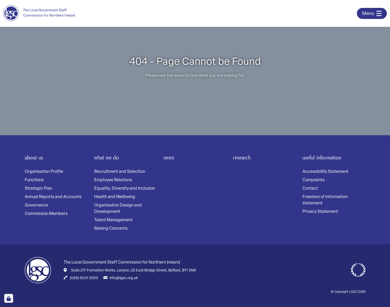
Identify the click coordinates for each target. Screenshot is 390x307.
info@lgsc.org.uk (124, 278)
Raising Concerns (111, 229)
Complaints (313, 180)
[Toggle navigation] (372, 13)
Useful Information (325, 157)
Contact (310, 189)
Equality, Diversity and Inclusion (124, 189)
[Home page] (44, 13)
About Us (36, 157)
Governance (36, 205)
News (170, 157)
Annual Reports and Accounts (53, 197)
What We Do (108, 157)
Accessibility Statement (325, 172)
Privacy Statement (320, 212)
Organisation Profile (44, 172)
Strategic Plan (38, 189)
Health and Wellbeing (114, 197)
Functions (34, 180)
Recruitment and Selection (119, 172)
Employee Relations (113, 180)
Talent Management (113, 220)
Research (243, 157)
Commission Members (46, 214)
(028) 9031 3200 (84, 278)
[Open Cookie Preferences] (8, 298)
